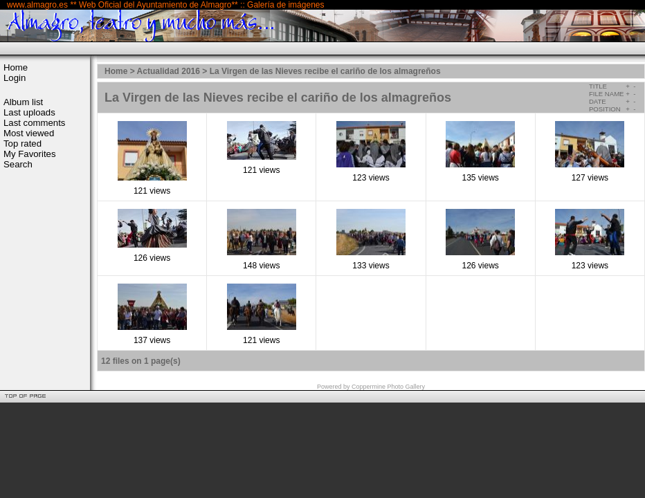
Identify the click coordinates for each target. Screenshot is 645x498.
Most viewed (28, 133)
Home (15, 67)
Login (14, 78)
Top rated (22, 143)
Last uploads (29, 112)
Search (18, 164)
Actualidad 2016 (168, 71)
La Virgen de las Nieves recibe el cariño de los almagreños (325, 71)
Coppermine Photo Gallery (388, 386)
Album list (23, 102)
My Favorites (29, 154)
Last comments (34, 123)
